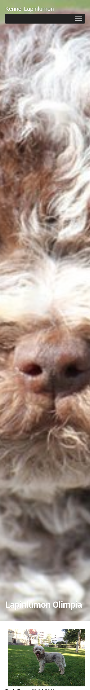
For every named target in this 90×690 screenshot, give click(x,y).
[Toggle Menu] (78, 18)
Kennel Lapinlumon (29, 8)
